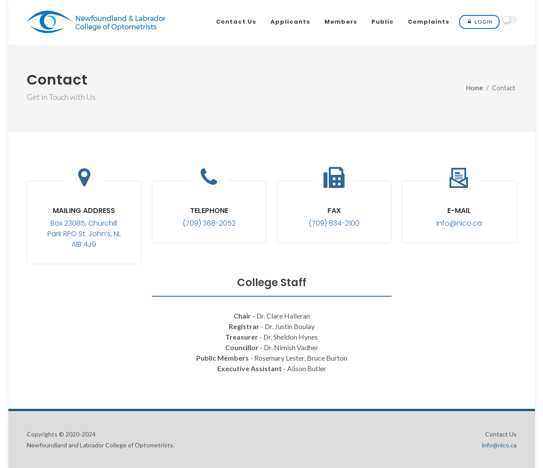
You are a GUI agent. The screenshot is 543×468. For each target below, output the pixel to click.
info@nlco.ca (459, 223)
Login (479, 22)
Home (474, 88)
